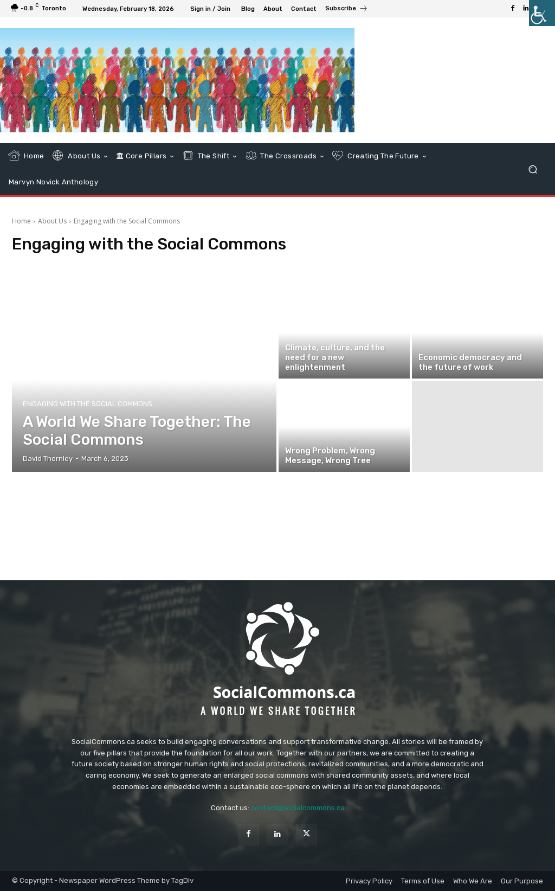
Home (21, 221)
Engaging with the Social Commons (87, 403)
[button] (532, 169)
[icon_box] (346, 10)
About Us (52, 221)
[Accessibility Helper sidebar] (542, 13)
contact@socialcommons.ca (298, 808)
